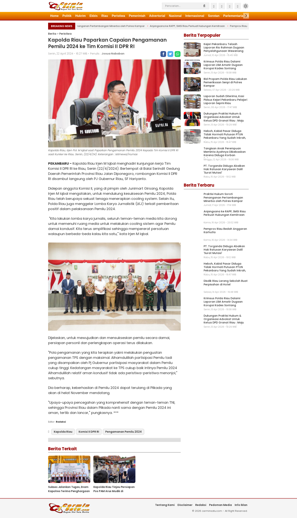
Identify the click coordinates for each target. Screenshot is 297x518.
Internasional (194, 15)
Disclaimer (184, 505)
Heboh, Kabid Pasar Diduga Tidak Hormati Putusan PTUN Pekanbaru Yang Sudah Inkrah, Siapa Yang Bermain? (225, 136)
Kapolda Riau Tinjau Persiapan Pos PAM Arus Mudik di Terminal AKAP (114, 491)
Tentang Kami (165, 505)
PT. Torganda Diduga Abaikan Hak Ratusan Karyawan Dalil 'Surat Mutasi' (224, 169)
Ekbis (94, 15)
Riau (104, 15)
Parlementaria (233, 15)
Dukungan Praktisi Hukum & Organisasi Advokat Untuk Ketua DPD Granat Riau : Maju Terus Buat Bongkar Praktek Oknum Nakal (224, 120)
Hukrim (80, 15)
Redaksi (200, 505)
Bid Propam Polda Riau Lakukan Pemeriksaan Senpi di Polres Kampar (225, 82)
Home (54, 15)
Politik (66, 15)
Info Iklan (241, 505)
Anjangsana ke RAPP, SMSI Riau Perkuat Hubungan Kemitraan (187, 26)
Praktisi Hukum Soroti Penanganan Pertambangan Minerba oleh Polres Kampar (96, 26)
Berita (52, 34)
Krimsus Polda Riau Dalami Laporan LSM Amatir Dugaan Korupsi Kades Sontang (223, 65)
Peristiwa (118, 15)
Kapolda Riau (63, 432)
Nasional (175, 15)
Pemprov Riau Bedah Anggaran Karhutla (225, 230)
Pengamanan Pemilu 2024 (123, 432)
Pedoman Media (220, 505)
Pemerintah (137, 15)
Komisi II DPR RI (89, 432)
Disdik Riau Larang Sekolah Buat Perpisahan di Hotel (226, 282)
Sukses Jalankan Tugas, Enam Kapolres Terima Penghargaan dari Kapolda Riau (69, 491)
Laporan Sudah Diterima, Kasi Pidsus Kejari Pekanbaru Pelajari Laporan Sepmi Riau (225, 99)
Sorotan (213, 15)
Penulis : (107, 53)
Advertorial (157, 15)
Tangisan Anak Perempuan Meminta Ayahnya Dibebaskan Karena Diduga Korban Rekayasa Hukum (225, 153)
